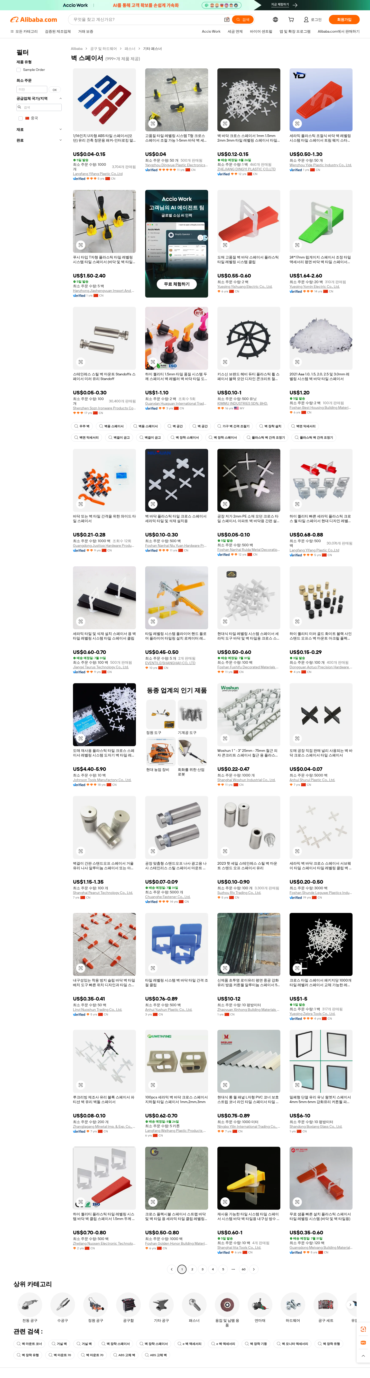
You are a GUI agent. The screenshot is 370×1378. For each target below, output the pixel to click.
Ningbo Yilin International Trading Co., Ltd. (248, 1126)
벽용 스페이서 (111, 426)
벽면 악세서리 (303, 426)
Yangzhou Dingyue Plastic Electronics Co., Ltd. (176, 165)
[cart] (292, 20)
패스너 (130, 49)
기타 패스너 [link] (152, 49)
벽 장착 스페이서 (185, 438)
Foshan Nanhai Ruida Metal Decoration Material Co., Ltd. (248, 550)
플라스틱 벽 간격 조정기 (266, 438)
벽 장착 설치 (270, 426)
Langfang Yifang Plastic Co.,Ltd (98, 174)
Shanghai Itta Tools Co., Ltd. (239, 1247)
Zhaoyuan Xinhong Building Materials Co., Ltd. (248, 1009)
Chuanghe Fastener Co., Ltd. (167, 897)
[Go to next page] (253, 1269)
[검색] (243, 19)
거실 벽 (59, 1344)
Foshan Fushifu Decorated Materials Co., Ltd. (248, 667)
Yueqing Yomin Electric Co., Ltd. (315, 286)
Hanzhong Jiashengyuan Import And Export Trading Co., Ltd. (104, 291)
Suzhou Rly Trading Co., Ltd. (239, 893)
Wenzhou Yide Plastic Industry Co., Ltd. (321, 165)
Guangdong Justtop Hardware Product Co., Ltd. (104, 545)
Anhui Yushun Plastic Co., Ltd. (168, 1009)
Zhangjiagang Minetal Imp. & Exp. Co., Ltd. (104, 1126)
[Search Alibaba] (146, 19)
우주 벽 (81, 426)
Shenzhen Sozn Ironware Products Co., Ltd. (104, 408)
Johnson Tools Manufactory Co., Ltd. (102, 780)
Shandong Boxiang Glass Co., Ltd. (316, 1126)
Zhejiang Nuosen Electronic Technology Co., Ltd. (104, 1243)
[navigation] (39, 659)
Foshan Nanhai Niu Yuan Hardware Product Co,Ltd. (176, 545)
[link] (363, 1329)
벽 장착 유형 (329, 1344)
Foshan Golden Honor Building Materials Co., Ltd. (176, 1243)
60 (244, 1269)
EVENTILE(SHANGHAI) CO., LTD (170, 663)
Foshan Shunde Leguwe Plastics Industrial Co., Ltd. (321, 893)
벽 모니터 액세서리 (292, 1344)
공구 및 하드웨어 (103, 49)
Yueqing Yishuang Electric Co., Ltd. (244, 286)
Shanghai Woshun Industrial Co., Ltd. (246, 780)
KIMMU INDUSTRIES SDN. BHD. (242, 403)
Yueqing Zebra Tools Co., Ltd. (312, 1014)
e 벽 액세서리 (189, 1344)
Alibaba (76, 49)
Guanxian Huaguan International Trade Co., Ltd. (176, 403)
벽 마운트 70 (60, 1355)
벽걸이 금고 (119, 438)
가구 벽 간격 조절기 (233, 426)
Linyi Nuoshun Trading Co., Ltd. (97, 1009)
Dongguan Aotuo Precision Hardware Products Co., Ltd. (321, 667)
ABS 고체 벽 (124, 1355)
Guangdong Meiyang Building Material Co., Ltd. (321, 1247)
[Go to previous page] (171, 1269)
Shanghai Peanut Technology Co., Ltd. (103, 893)
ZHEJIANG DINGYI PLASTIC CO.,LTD (246, 169)
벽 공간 (175, 426)
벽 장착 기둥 (256, 1344)
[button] (227, 19)
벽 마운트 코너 (29, 1344)
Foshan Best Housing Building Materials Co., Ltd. (321, 407)
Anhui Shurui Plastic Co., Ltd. (312, 780)
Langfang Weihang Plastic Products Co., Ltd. (176, 1131)
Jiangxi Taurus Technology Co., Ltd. (101, 667)
